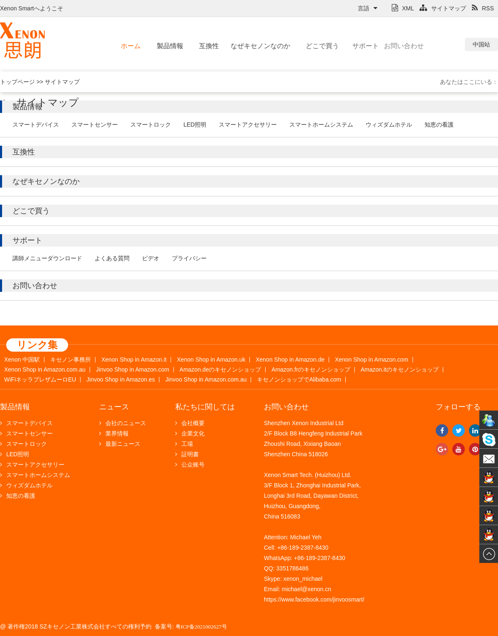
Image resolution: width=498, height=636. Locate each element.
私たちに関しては (205, 407)
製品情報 (166, 45)
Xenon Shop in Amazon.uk (211, 359)
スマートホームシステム (321, 124)
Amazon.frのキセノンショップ (310, 369)
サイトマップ (443, 8)
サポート (347, 45)
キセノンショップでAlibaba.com (299, 379)
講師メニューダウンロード (47, 258)
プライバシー (189, 258)
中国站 (481, 44)
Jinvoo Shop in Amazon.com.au (206, 379)
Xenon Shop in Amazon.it (133, 359)
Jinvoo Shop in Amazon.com (132, 369)
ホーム (129, 45)
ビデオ (150, 258)
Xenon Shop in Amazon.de (290, 359)
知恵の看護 (439, 124)
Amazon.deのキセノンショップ (220, 369)
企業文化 (190, 433)
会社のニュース (122, 423)
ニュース (114, 407)
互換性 (204, 45)
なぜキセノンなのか (244, 45)
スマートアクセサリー (248, 124)
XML (403, 8)
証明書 (187, 454)
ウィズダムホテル (389, 124)
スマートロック (150, 124)
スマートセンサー (94, 124)
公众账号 (190, 464)
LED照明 (194, 124)
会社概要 (190, 423)
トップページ (17, 81)
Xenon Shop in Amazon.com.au (44, 369)
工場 (184, 443)
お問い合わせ (377, 45)
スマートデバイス (35, 124)
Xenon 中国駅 (22, 359)
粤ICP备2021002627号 (201, 627)
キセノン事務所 (70, 359)
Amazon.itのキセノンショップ (400, 369)
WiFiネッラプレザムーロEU (40, 379)
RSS (483, 8)
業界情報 (114, 433)
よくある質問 (112, 258)
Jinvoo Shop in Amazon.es (120, 379)
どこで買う (307, 45)
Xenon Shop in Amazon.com (371, 359)
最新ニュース (119, 443)
